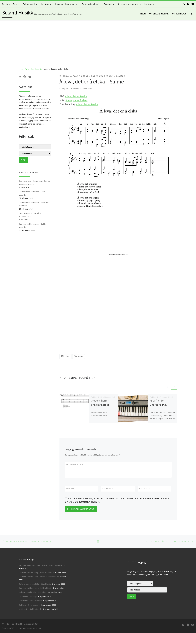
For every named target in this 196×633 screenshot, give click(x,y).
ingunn (65, 88)
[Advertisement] (98, 42)
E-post (107, 488)
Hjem (21, 69)
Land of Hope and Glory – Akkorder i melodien (34, 204)
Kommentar (75, 464)
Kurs (27, 69)
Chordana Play (36, 69)
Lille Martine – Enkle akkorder (30, 601)
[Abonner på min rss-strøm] (184, 4)
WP (12, 628)
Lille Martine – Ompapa (28, 596)
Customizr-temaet (34, 628)
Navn (70, 488)
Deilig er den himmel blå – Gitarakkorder (30, 215)
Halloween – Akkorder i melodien (32, 592)
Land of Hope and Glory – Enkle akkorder (32, 193)
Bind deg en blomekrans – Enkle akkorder (32, 225)
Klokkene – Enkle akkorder (29, 605)
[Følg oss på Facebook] (188, 4)
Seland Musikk (16, 624)
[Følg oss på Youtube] (192, 4)
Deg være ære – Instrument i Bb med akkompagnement (34, 182)
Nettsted (146, 488)
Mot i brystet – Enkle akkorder (30, 609)
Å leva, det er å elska (76, 96)
